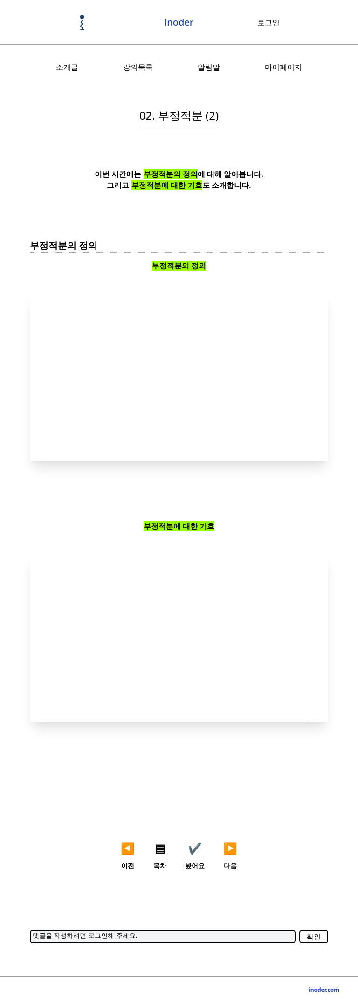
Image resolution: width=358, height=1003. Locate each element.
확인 (313, 936)
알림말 (209, 67)
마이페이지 (283, 67)
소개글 (67, 67)
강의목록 (138, 67)
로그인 (268, 22)
